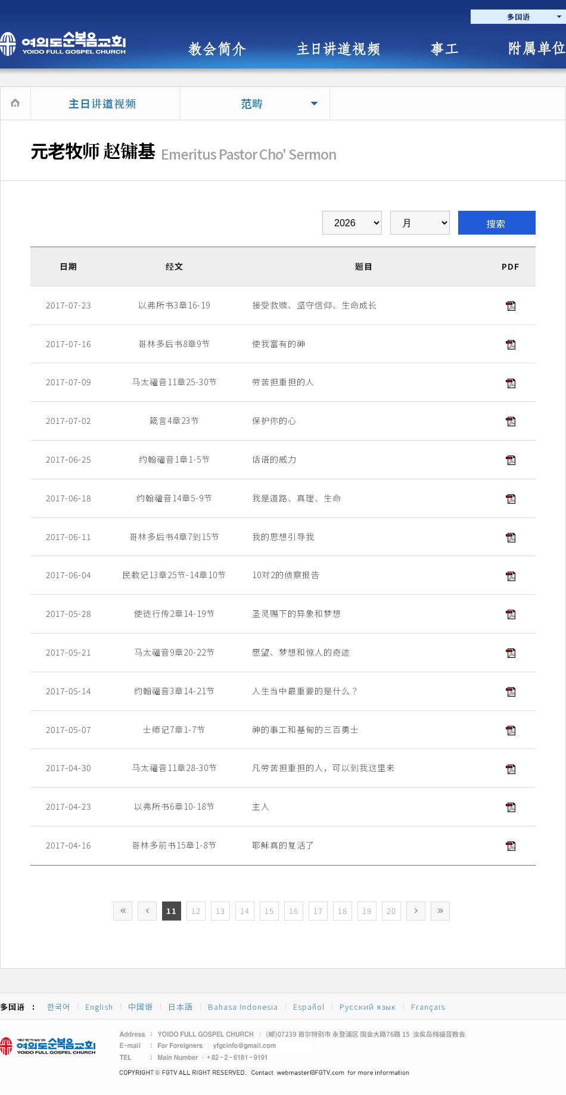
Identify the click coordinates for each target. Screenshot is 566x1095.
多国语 (518, 16)
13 (220, 910)
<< (122, 911)
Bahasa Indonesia (243, 1006)
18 (342, 910)
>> (440, 911)
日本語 (180, 1006)
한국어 (58, 1006)
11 (171, 910)
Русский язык (368, 1006)
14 (245, 910)
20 (391, 910)
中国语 (140, 1006)
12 (196, 910)
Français (428, 1006)
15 (269, 910)
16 (293, 910)
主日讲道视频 (102, 103)
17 (318, 910)
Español (309, 1006)
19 (367, 910)
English (99, 1006)
